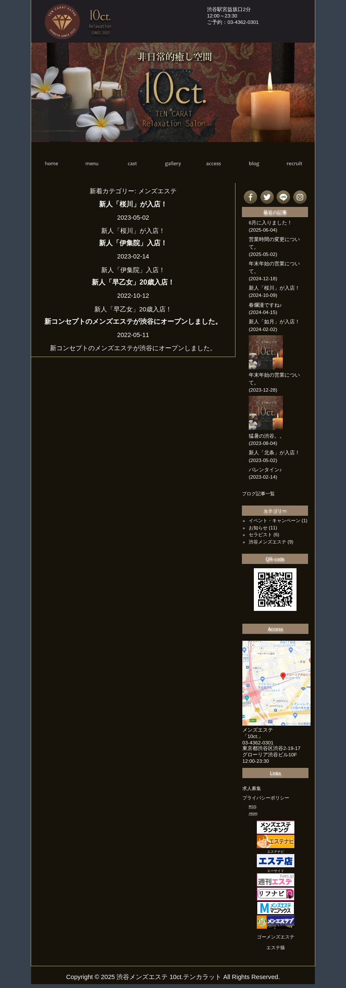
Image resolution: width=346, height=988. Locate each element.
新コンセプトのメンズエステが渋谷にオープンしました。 (133, 321)
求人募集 (251, 788)
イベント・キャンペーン (274, 520)
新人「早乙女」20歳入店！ (133, 282)
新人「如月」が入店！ (274, 321)
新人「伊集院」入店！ (133, 243)
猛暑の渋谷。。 (267, 436)
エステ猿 (275, 947)
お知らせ (258, 527)
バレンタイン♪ (265, 469)
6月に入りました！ (270, 222)
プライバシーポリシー (265, 797)
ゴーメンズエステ (275, 936)
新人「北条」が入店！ (274, 452)
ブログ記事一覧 (258, 493)
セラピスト (260, 534)
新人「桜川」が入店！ (133, 204)
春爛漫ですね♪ (265, 305)
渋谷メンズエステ (267, 541)
